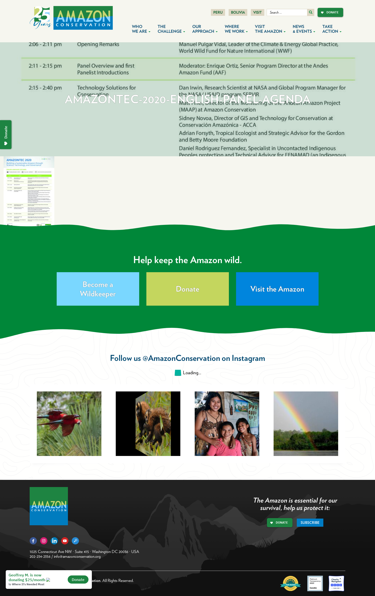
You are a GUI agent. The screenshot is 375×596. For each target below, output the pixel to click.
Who (141, 29)
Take (332, 29)
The (171, 29)
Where (236, 29)
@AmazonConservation (181, 358)
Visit (257, 12)
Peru (218, 12)
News (304, 29)
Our (205, 29)
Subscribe (310, 522)
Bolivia (238, 12)
